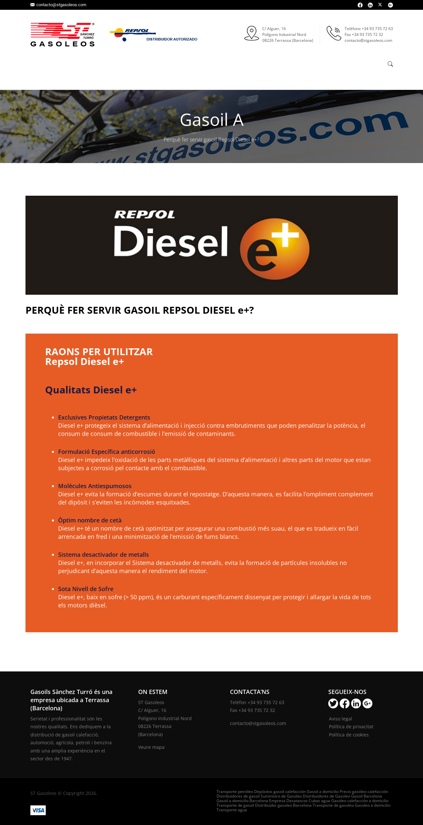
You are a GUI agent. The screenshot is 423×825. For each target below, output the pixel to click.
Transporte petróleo (235, 791)
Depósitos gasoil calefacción (280, 791)
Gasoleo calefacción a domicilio (359, 800)
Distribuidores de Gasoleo (326, 796)
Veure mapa (151, 747)
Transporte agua (232, 810)
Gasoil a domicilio (323, 791)
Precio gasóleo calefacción (364, 791)
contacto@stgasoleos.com (58, 5)
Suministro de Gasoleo (281, 796)
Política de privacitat (351, 726)
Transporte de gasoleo (333, 805)
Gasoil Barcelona (366, 796)
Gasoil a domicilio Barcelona (242, 800)
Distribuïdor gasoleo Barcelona (283, 805)
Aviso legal (340, 719)
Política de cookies (349, 735)
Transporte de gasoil (235, 805)
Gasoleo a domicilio (372, 805)
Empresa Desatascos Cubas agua (299, 800)
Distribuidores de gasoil (238, 796)
